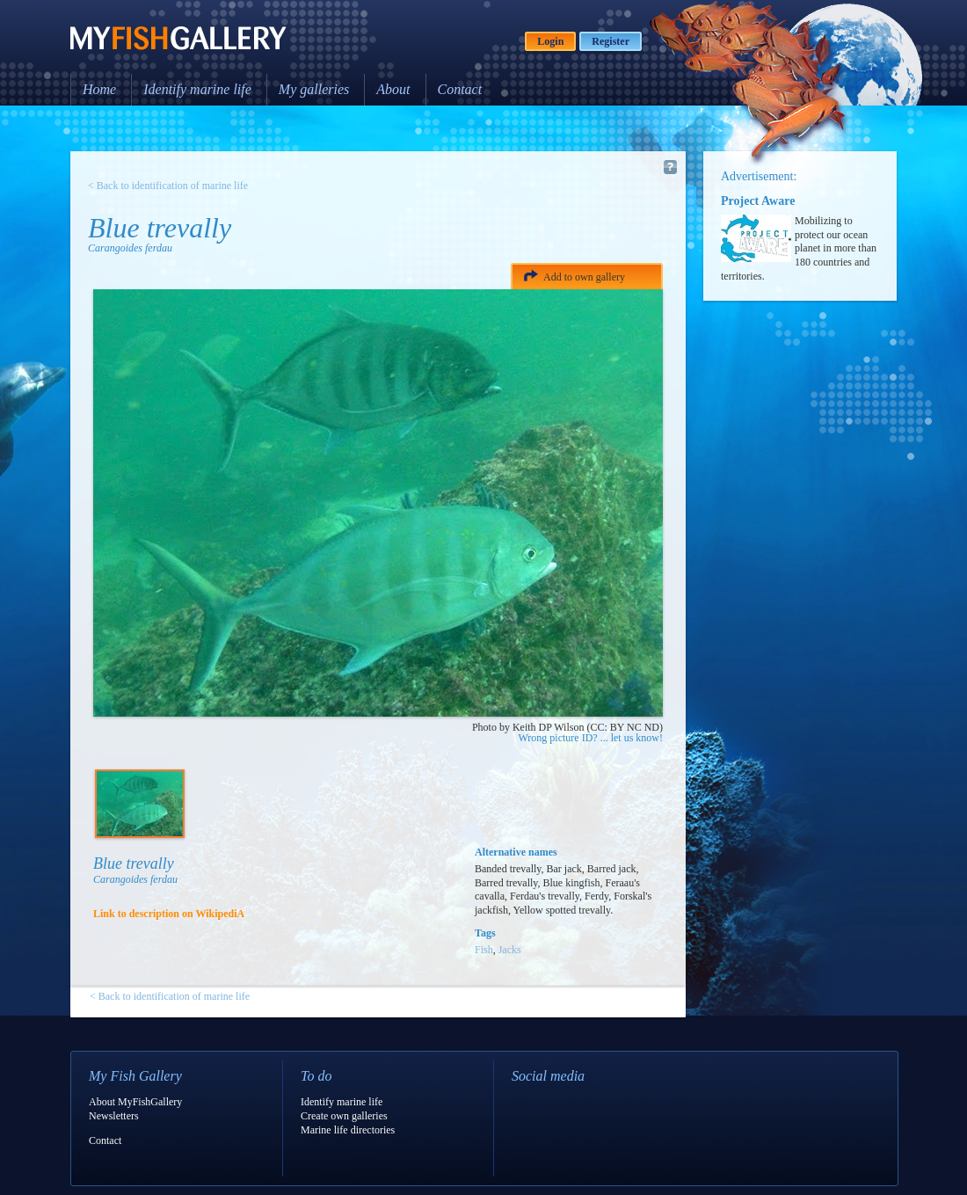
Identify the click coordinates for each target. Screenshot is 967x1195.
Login (550, 41)
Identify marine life (197, 89)
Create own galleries (344, 1116)
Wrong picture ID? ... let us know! (591, 738)
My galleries (314, 89)
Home (99, 89)
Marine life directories (348, 1130)
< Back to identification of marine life (168, 185)
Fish (484, 950)
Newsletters (114, 1116)
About (393, 89)
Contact (460, 89)
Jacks (509, 950)
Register (610, 41)
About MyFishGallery (135, 1102)
